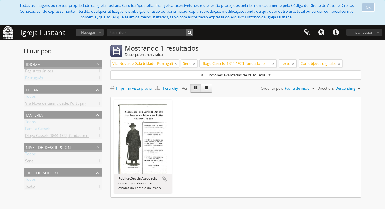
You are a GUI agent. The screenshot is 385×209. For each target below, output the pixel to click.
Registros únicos (39, 72)
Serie (29, 162)
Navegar (88, 32)
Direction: (325, 88)
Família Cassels (37, 129)
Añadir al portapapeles (164, 179)
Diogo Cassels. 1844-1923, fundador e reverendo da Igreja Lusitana (81, 136)
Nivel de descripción (48, 147)
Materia (34, 114)
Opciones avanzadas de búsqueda (236, 75)
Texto (30, 187)
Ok (368, 7)
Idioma (321, 32)
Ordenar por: (272, 88)
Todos (30, 97)
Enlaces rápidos (336, 32)
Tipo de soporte (43, 172)
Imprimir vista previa (131, 88)
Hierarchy (167, 88)
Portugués (34, 79)
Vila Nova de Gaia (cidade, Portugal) (55, 104)
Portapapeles (307, 32)
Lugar (32, 89)
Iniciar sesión (362, 32)
